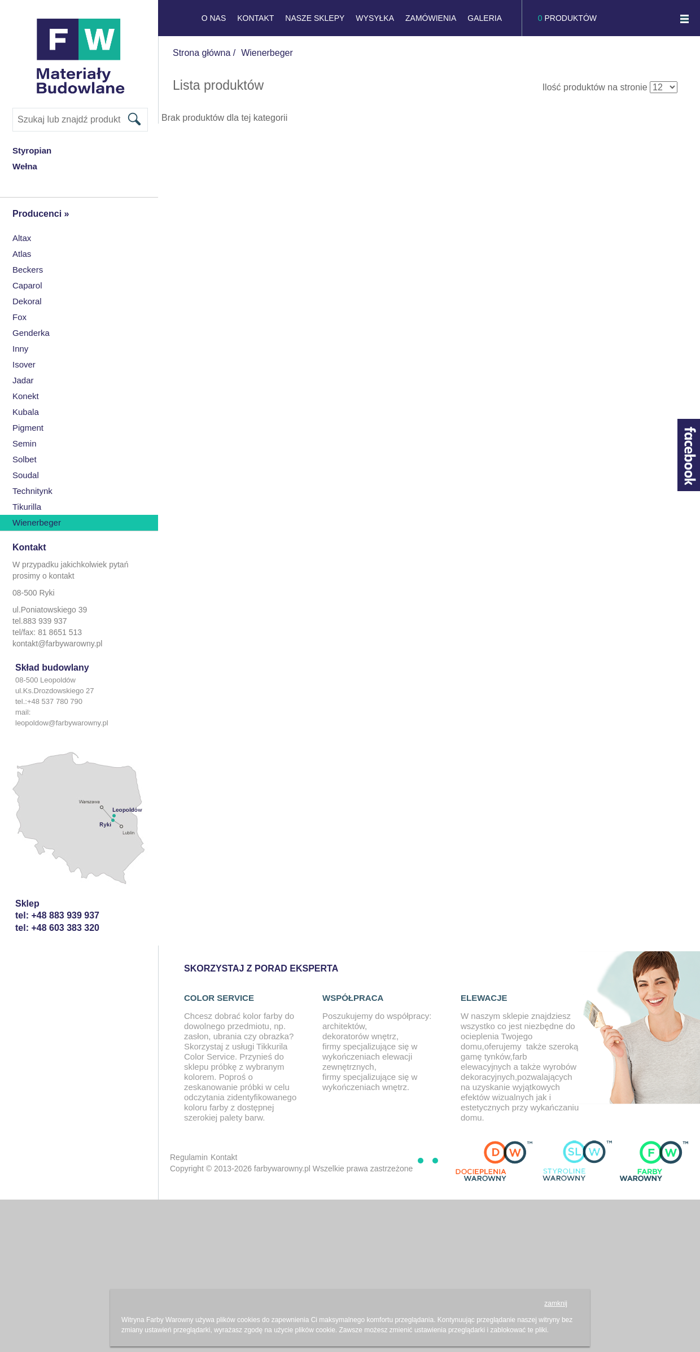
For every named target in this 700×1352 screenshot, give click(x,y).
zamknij (555, 1303)
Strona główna (201, 53)
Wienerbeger (36, 522)
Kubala (25, 412)
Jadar (23, 380)
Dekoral (27, 301)
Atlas (21, 254)
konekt (25, 396)
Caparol (27, 285)
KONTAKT (255, 18)
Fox (19, 317)
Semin (24, 443)
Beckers (27, 269)
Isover (24, 364)
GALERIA (484, 18)
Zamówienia (430, 18)
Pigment (27, 427)
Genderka (31, 333)
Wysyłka (375, 18)
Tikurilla (26, 506)
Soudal (25, 475)
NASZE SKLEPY (314, 18)
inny (20, 348)
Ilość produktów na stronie (595, 87)
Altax (21, 238)
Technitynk (32, 491)
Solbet (24, 459)
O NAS (214, 18)
